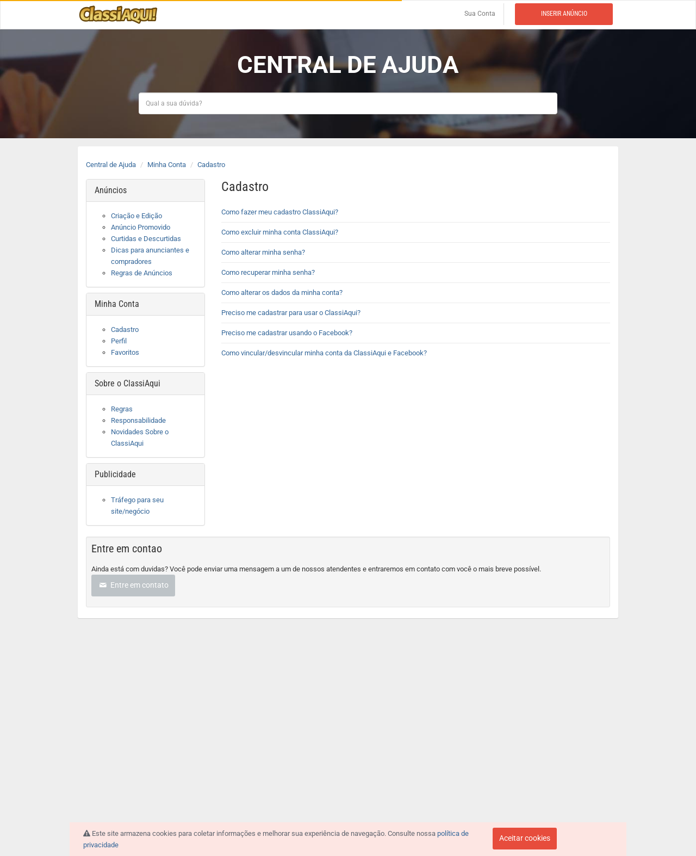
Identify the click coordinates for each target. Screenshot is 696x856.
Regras (122, 409)
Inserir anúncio (564, 13)
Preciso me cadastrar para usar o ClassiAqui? (291, 313)
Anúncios (111, 190)
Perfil (119, 341)
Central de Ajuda (111, 165)
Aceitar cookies (524, 838)
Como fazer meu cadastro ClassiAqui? (280, 212)
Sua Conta (479, 13)
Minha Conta (166, 165)
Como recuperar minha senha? (268, 272)
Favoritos (125, 352)
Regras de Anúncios (141, 273)
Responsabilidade (138, 420)
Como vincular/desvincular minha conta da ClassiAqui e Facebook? (324, 353)
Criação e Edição (136, 216)
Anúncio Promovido (140, 227)
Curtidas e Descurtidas (146, 239)
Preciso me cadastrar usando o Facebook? (286, 333)
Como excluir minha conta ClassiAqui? (279, 232)
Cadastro (211, 165)
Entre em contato (133, 585)
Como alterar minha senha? (263, 252)
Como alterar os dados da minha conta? (282, 292)
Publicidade (115, 474)
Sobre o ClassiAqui (127, 383)
